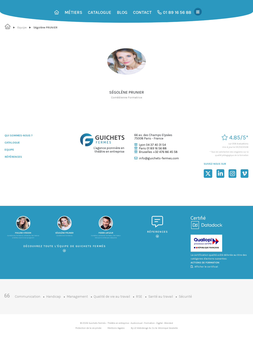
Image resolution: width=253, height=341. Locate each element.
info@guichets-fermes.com (159, 158)
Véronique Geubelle (168, 328)
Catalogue (99, 12)
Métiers (73, 12)
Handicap (53, 296)
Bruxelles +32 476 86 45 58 (158, 152)
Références (13, 156)
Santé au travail (160, 296)
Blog (122, 12)
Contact (142, 12)
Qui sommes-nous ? (19, 135)
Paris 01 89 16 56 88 (153, 148)
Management (77, 296)
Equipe (22, 27)
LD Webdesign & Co (144, 328)
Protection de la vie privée (88, 328)
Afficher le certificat (204, 266)
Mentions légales (116, 328)
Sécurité (185, 296)
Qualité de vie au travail (112, 296)
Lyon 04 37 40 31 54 (152, 145)
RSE (139, 296)
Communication (27, 296)
